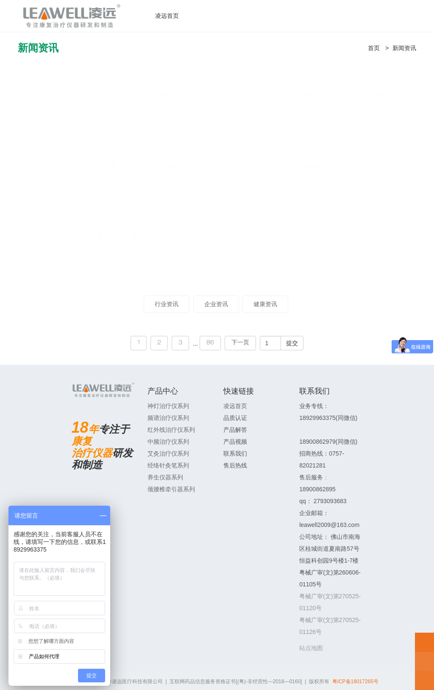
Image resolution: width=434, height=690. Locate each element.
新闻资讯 (404, 48)
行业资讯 (166, 304)
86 (210, 343)
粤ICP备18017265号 (355, 681)
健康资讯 (265, 304)
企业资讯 (216, 304)
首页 (374, 48)
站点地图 (311, 648)
